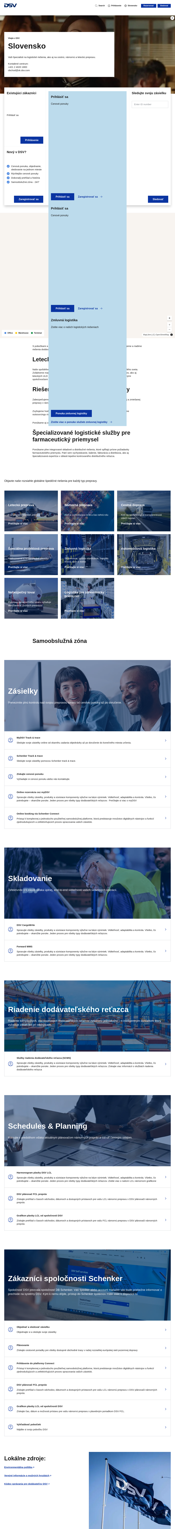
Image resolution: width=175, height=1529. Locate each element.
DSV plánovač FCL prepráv (32, 1194)
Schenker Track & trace (30, 755)
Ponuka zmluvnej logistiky (71, 413)
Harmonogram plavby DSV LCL (34, 1172)
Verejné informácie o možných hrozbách (26, 1475)
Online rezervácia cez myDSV (33, 792)
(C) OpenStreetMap (161, 335)
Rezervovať (149, 6)
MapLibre (147, 335)
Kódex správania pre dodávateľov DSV (26, 1483)
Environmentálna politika (18, 1467)
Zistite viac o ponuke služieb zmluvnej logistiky (81, 422)
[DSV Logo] (10, 6)
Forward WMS (24, 946)
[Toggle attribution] (171, 335)
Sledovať (164, 6)
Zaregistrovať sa (90, 196)
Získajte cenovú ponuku (30, 774)
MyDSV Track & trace (28, 737)
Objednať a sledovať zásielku (33, 1327)
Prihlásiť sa (62, 196)
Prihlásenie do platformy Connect (35, 1363)
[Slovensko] (130, 6)
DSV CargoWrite (26, 925)
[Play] (172, 18)
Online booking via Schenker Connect (38, 813)
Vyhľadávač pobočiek (29, 1424)
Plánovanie (23, 1345)
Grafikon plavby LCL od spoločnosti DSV (40, 1215)
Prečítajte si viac (18, 523)
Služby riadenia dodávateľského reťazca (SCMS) (44, 1058)
